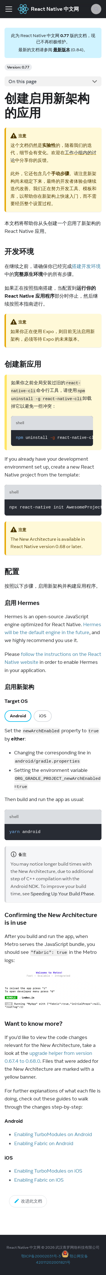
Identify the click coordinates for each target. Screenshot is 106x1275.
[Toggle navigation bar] (9, 9)
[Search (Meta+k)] (96, 9)
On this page (22, 81)
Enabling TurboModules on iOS (48, 1171)
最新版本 (61, 49)
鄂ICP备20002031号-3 (41, 1256)
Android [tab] (18, 715)
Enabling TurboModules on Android (53, 1134)
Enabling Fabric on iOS (39, 1180)
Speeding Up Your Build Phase (62, 893)
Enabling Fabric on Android (43, 1143)
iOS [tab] (42, 715)
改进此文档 (28, 1201)
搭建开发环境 (86, 266)
